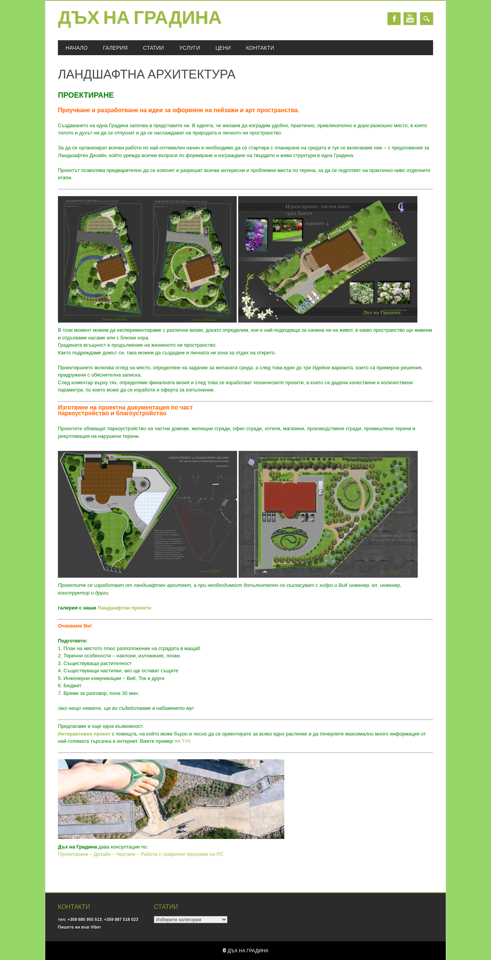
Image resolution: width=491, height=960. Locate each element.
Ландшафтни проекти (124, 608)
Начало (76, 47)
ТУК (186, 741)
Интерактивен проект (84, 734)
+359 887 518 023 (121, 919)
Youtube (410, 18)
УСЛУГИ (189, 47)
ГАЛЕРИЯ (115, 47)
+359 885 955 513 (85, 919)
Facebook (393, 18)
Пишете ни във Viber (79, 927)
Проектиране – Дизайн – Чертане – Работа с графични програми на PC (141, 854)
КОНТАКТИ (260, 47)
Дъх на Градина (140, 18)
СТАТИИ (153, 47)
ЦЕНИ (223, 47)
